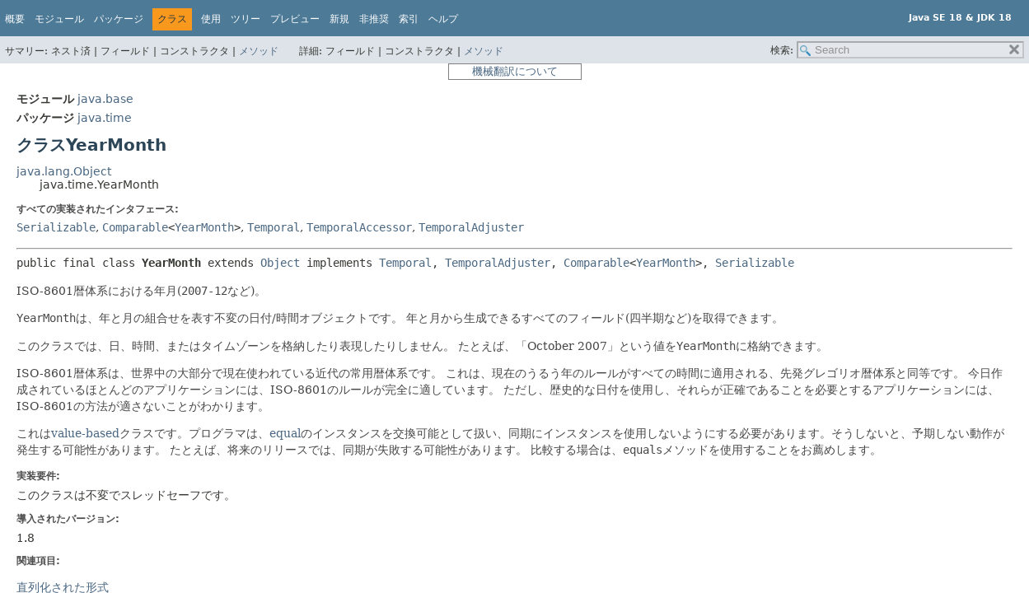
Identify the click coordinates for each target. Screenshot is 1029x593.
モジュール (59, 19)
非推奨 (374, 19)
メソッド (258, 51)
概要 (15, 19)
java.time (104, 117)
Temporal (273, 227)
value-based (85, 433)
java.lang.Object (63, 171)
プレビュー (295, 19)
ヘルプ (443, 19)
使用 (211, 19)
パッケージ (118, 19)
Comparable (135, 227)
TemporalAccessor (359, 227)
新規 (339, 19)
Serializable (56, 227)
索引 (409, 19)
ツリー (245, 19)
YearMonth (204, 227)
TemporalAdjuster (471, 227)
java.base (105, 98)
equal (285, 433)
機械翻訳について (515, 71)
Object (280, 262)
